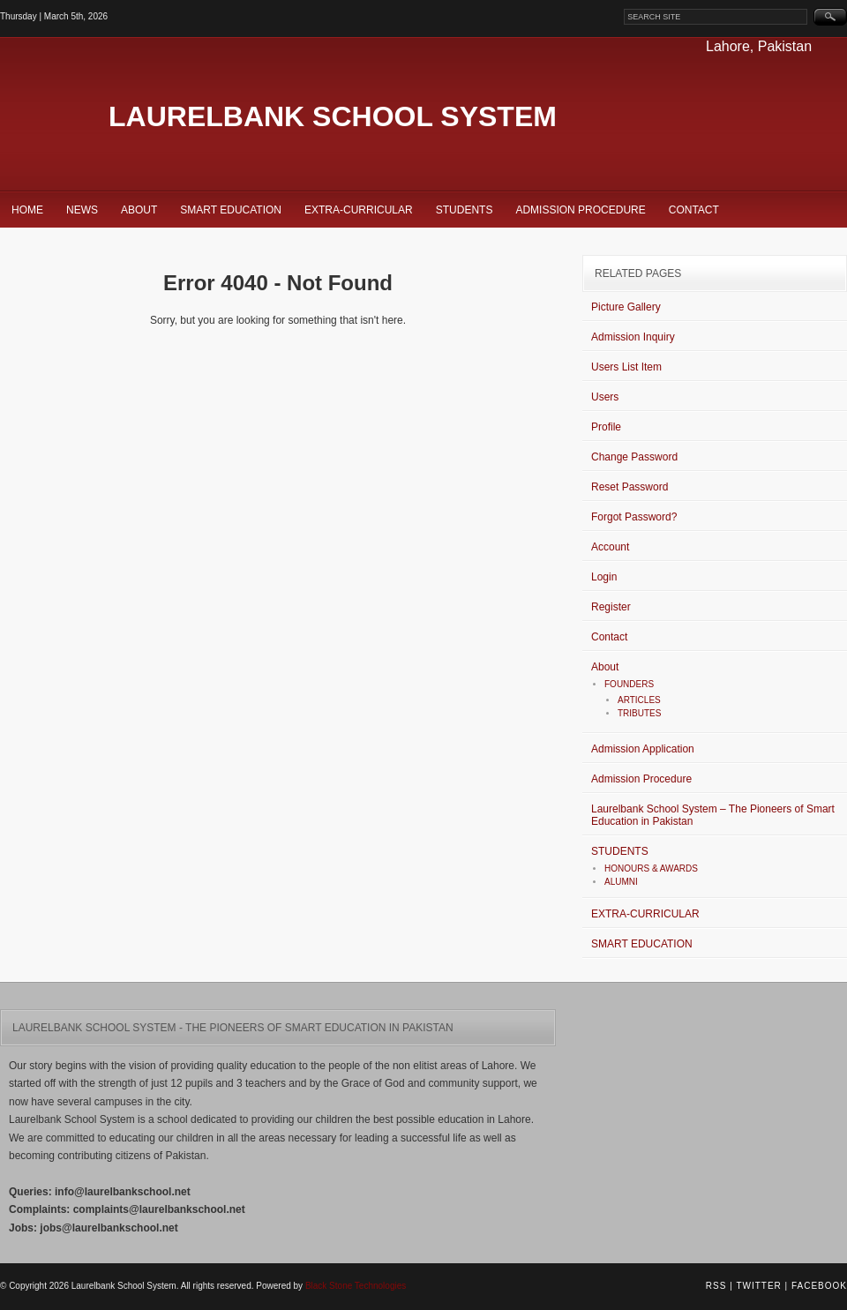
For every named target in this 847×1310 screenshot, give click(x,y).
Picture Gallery (626, 307)
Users (604, 397)
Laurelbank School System (333, 116)
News (82, 210)
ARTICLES (639, 700)
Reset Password (629, 487)
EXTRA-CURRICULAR (358, 210)
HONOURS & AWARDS (651, 868)
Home (27, 210)
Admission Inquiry (633, 337)
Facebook (819, 1286)
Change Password (634, 457)
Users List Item (626, 367)
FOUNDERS (629, 684)
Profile (606, 427)
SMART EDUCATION (230, 210)
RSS (716, 1286)
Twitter (758, 1286)
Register (611, 607)
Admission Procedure (580, 210)
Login (604, 577)
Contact (694, 210)
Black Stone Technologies (355, 1286)
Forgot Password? (634, 517)
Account (610, 547)
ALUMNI (621, 882)
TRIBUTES (639, 713)
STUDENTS (464, 210)
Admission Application (642, 749)
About (139, 210)
